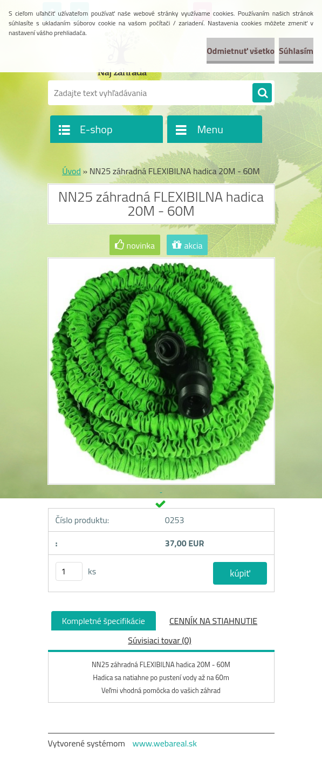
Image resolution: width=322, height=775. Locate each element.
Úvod (71, 170)
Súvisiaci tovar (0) (159, 640)
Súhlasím (296, 50)
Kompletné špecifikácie (103, 620)
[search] (262, 93)
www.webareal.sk (164, 743)
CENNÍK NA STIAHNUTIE (213, 620)
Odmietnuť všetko (241, 50)
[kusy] (69, 571)
